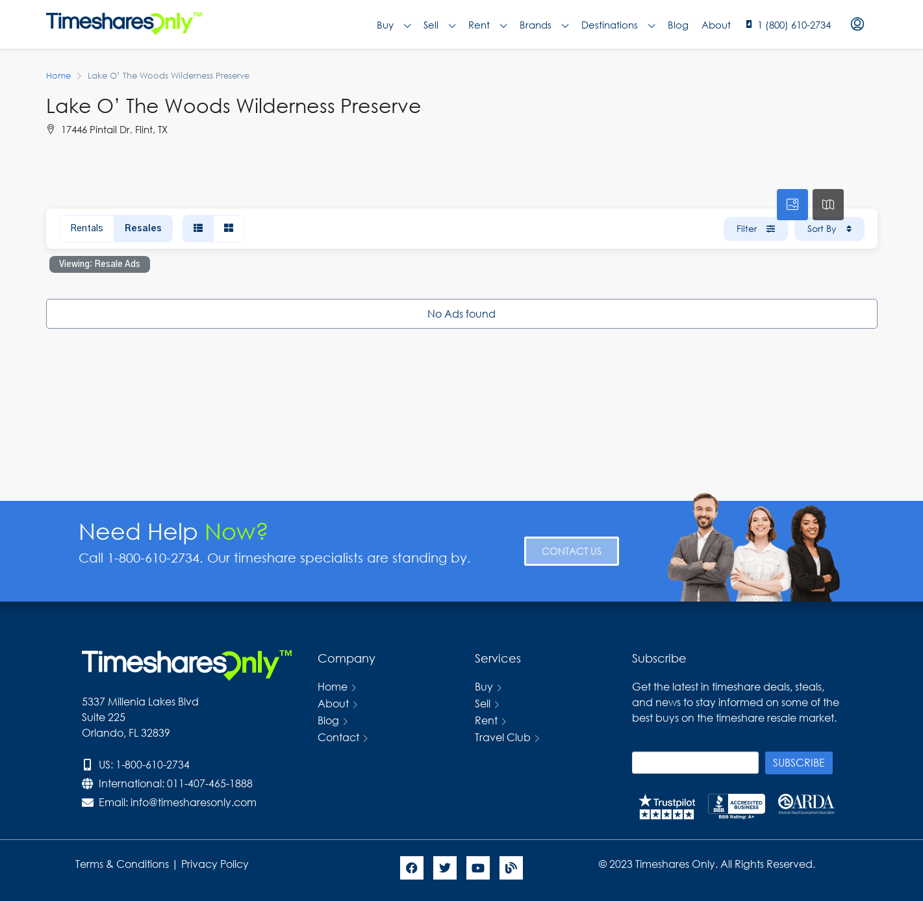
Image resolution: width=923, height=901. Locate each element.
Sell (439, 25)
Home (333, 686)
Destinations (618, 25)
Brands (544, 25)
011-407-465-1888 (210, 783)
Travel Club (503, 737)
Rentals (86, 228)
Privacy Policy (216, 863)
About (716, 24)
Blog (678, 24)
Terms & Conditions (122, 863)
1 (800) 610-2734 (794, 24)
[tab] (792, 204)
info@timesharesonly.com (194, 802)
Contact (338, 737)
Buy (394, 25)
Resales (143, 228)
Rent (487, 25)
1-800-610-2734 (153, 764)
